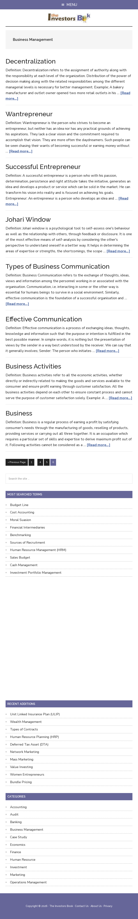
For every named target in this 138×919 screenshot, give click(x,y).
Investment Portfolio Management (35, 572)
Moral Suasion (20, 520)
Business (19, 413)
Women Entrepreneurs (27, 774)
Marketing (17, 875)
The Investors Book (69, 18)
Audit (14, 814)
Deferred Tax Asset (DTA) (29, 744)
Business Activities (33, 366)
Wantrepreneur (29, 114)
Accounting (18, 807)
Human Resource (22, 859)
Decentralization (31, 61)
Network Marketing (24, 752)
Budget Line (19, 505)
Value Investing (21, 767)
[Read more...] (21, 151)
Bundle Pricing (21, 782)
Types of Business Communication (58, 266)
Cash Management (24, 565)
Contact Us (82, 906)
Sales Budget (20, 557)
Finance (15, 852)
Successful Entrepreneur (43, 166)
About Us (96, 906)
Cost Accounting (22, 512)
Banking (16, 822)
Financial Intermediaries (27, 527)
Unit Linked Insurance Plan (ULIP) (35, 714)
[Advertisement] (69, 638)
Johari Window (28, 219)
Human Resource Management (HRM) (38, 550)
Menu (71, 5)
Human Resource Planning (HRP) (34, 737)
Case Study (18, 837)
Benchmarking (20, 535)
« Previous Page (17, 463)
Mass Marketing (21, 759)
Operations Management (28, 882)
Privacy (108, 906)
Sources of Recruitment (27, 542)
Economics (17, 845)
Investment (18, 867)
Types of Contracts (24, 729)
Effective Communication (44, 319)
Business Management (26, 829)
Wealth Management (26, 722)
